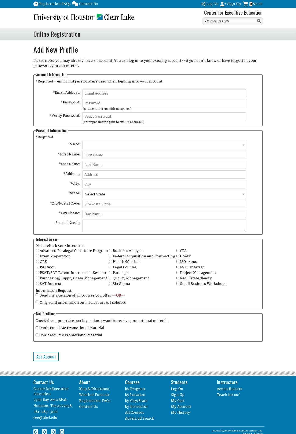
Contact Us (88, 406)
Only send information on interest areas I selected (83, 302)
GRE (43, 262)
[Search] (259, 21)
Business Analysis (128, 251)
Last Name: (70, 164)
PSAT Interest (192, 267)
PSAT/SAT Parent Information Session (73, 273)
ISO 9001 (47, 267)
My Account (181, 406)
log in (134, 60)
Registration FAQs (94, 400)
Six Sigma (121, 284)
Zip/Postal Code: (65, 203)
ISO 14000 (188, 262)
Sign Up (177, 395)
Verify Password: (65, 115)
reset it (72, 65)
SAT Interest (51, 284)
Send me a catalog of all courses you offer (82, 295)
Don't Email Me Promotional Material (71, 328)
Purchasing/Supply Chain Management (73, 278)
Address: (71, 174)
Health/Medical (126, 262)
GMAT (185, 256)
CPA (183, 251)
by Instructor (136, 406)
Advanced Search (139, 418)
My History (180, 412)
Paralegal (121, 273)
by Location (135, 395)
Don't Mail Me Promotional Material (70, 335)
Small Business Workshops (203, 284)
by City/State (136, 400)
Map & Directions (94, 389)
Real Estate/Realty (196, 278)
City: (75, 183)
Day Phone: (70, 213)
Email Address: (67, 92)
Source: (74, 144)
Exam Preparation (55, 256)
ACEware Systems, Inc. (251, 431)
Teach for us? (228, 395)
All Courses (134, 412)
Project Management (198, 273)
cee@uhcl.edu (45, 417)
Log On (177, 389)
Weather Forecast (94, 395)
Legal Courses (124, 267)
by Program (135, 389)
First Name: (69, 154)
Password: (71, 102)
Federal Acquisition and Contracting (144, 256)
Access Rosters (229, 389)
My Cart (177, 400)
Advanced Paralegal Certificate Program (74, 251)
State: (74, 193)
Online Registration (57, 33)
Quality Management (131, 278)
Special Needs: (68, 223)
